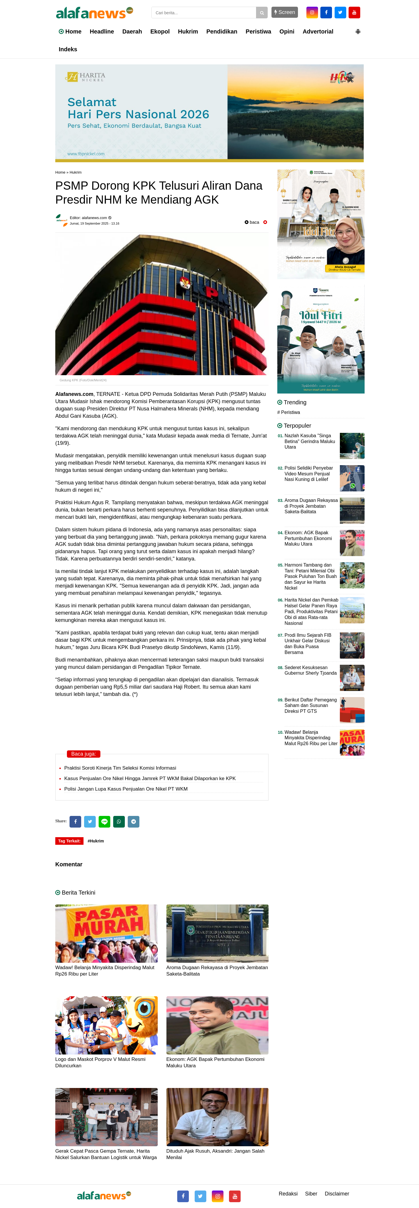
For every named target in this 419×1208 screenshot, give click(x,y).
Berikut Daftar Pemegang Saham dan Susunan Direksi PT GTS (311, 705)
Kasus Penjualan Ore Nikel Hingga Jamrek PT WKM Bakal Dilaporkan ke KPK (150, 778)
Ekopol (160, 31)
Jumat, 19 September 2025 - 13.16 (94, 223)
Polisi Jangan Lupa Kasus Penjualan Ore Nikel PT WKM (126, 789)
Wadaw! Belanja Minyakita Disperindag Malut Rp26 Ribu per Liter (311, 738)
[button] (358, 29)
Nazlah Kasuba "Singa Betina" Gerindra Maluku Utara (310, 441)
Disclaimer (337, 1194)
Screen (284, 12)
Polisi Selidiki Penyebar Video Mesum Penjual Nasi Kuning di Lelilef (309, 473)
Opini (287, 31)
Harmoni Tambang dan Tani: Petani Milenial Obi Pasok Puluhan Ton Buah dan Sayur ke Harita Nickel (311, 576)
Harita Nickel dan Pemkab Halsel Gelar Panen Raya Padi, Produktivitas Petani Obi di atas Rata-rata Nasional (311, 611)
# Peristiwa (288, 412)
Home (70, 31)
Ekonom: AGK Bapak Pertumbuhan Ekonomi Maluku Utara (308, 538)
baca (252, 222)
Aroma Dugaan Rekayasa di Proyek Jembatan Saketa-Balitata (311, 506)
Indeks (68, 49)
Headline (102, 31)
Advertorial (318, 31)
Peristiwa (258, 31)
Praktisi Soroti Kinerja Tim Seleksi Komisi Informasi (120, 768)
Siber (311, 1194)
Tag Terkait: (69, 841)
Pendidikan (221, 31)
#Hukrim (96, 841)
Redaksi (288, 1194)
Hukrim (188, 31)
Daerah (132, 31)
